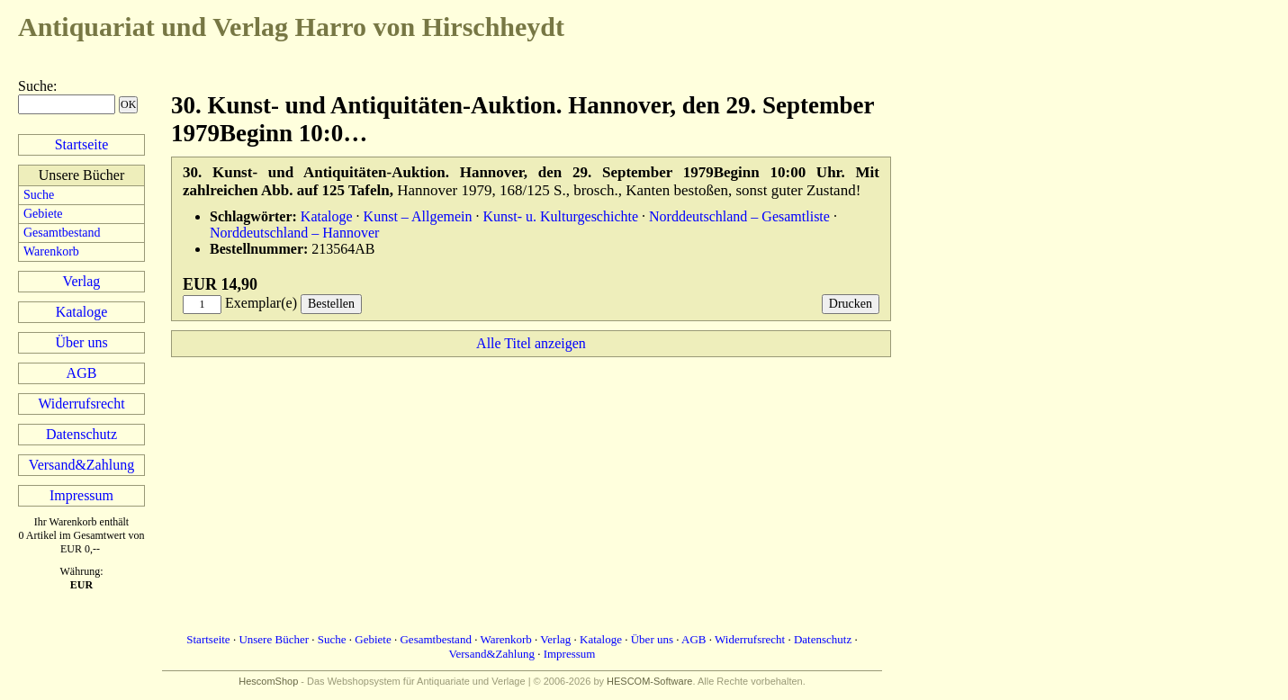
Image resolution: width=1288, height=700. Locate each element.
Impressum (81, 495)
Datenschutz (81, 434)
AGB (82, 373)
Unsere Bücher (274, 639)
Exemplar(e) (261, 302)
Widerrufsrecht (81, 403)
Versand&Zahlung (81, 464)
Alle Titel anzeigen (531, 343)
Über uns (81, 342)
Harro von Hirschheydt (291, 26)
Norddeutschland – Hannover (294, 232)
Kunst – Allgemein (418, 216)
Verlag (82, 281)
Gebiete (43, 213)
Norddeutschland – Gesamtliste (739, 216)
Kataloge (82, 311)
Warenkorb (51, 251)
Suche (35, 86)
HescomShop (268, 681)
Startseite (82, 144)
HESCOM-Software (649, 681)
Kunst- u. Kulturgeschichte (561, 216)
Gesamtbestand (62, 232)
